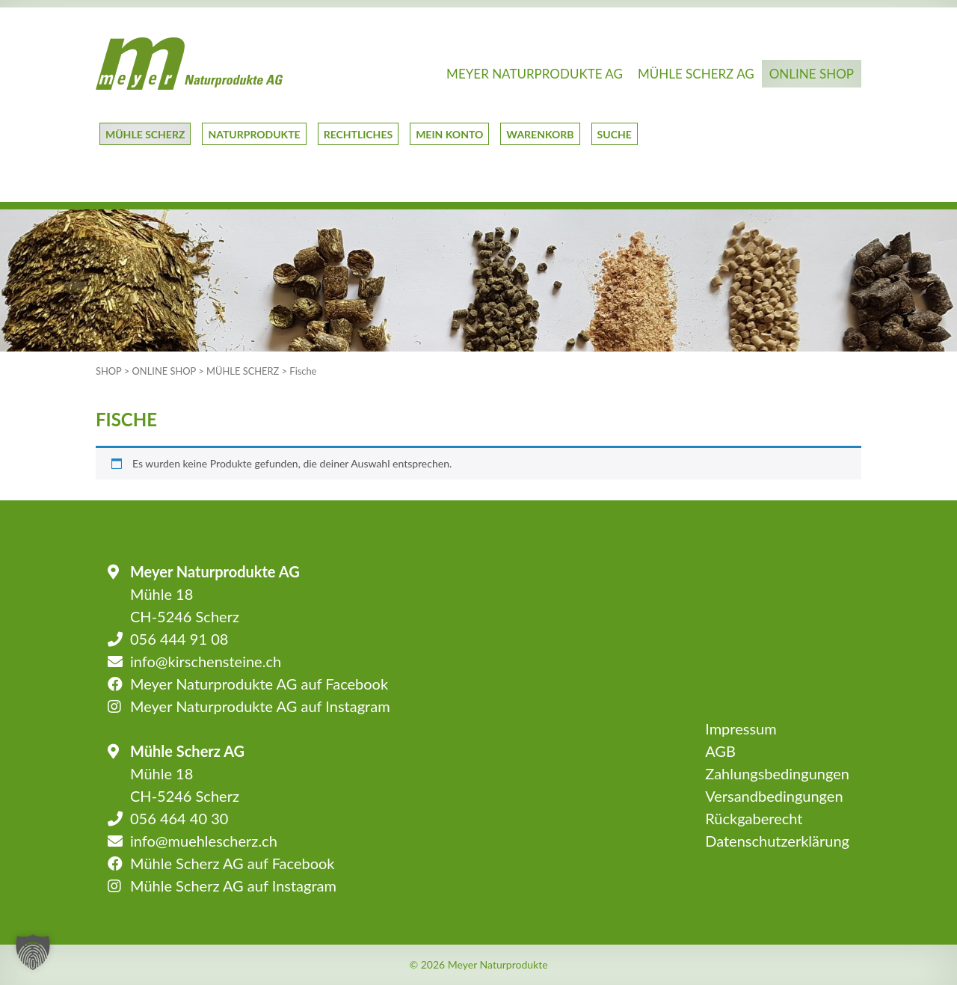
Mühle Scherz (145, 134)
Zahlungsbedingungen (777, 773)
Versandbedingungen (774, 796)
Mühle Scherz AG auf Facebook (232, 863)
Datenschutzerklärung (777, 841)
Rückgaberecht (753, 818)
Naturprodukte (254, 134)
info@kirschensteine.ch (205, 661)
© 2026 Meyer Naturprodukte (478, 964)
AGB (720, 751)
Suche (614, 134)
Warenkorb (539, 134)
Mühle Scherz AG (696, 74)
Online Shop (811, 74)
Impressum (740, 728)
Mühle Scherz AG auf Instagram (233, 886)
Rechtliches (358, 134)
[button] (33, 952)
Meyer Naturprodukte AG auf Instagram (260, 706)
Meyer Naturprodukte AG (534, 74)
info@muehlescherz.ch (203, 841)
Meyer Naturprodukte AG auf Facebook (259, 684)
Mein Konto (449, 134)
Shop (109, 371)
